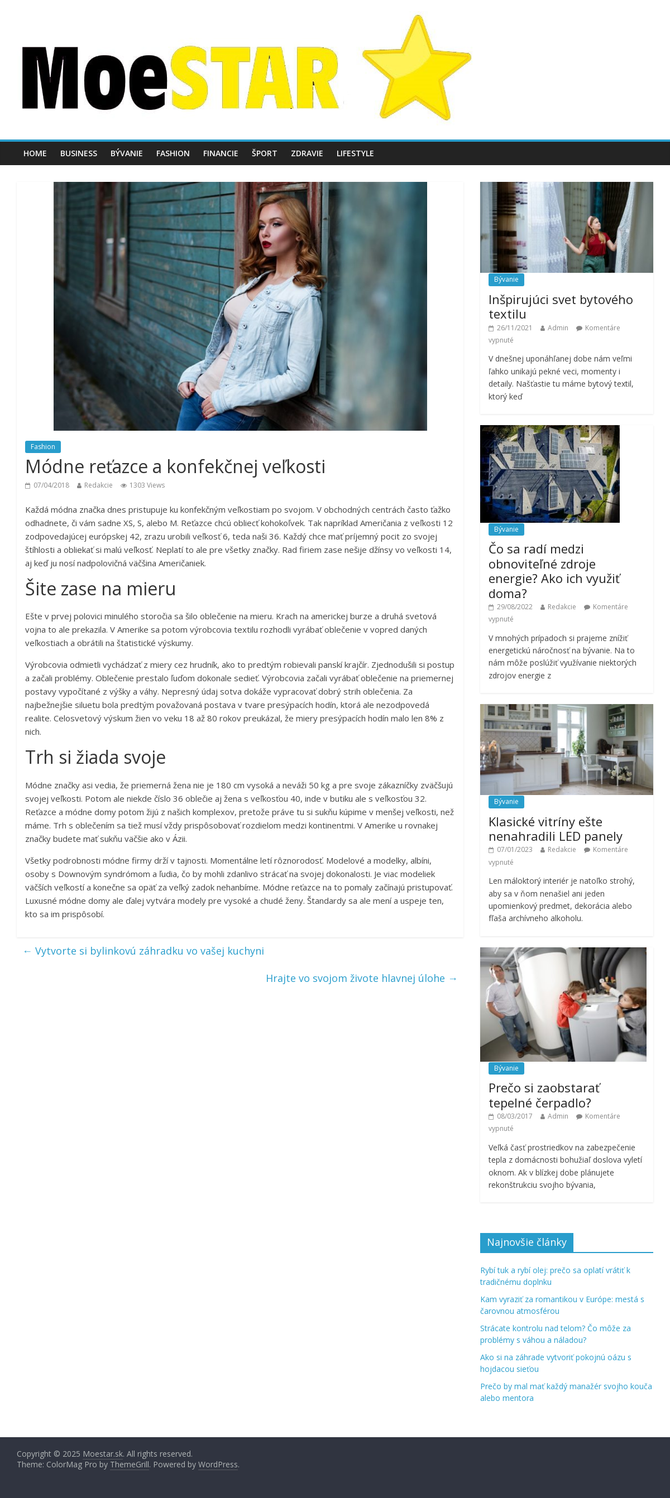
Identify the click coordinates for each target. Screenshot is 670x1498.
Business (78, 153)
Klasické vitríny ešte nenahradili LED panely (556, 828)
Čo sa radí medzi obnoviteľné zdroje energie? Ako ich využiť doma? (554, 570)
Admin (558, 328)
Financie (220, 153)
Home (35, 153)
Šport (264, 153)
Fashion (173, 153)
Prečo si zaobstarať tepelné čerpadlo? (544, 1094)
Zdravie (307, 153)
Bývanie (127, 153)
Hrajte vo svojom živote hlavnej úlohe (362, 978)
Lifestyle (355, 153)
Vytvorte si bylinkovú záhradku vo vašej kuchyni (143, 950)
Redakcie (98, 485)
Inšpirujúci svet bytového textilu (561, 306)
